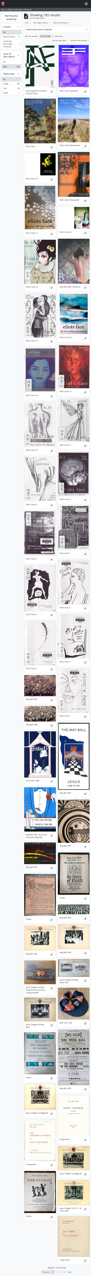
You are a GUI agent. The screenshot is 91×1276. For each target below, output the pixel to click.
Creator (7, 26)
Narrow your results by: (11, 17)
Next (69, 1272)
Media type (9, 73)
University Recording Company (11, 44)
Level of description (9, 55)
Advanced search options (39, 29)
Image (11, 84)
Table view (57, 36)
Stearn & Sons (11, 37)
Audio (11, 93)
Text (11, 89)
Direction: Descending (78, 40)
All (4, 32)
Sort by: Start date (59, 40)
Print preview (31, 36)
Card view (45, 36)
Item (11, 67)
